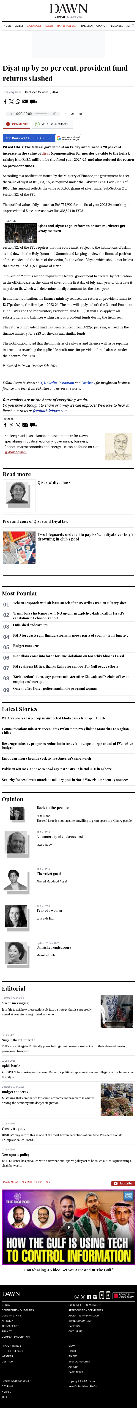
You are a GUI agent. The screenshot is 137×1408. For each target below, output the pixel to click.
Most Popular (20, 593)
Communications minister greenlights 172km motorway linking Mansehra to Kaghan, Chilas (66, 731)
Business (117, 25)
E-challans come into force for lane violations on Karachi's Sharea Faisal (68, 656)
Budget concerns (26, 646)
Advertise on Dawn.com (83, 1315)
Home (7, 25)
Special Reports (79, 1361)
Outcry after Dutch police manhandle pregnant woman (55, 688)
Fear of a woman (49, 910)
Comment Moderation (16, 1337)
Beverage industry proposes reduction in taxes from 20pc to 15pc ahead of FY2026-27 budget (67, 745)
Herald (6, 1392)
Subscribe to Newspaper (84, 1305)
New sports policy (16, 1154)
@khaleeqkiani (16, 452)
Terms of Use (10, 1326)
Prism (72, 1351)
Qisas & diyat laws (54, 482)
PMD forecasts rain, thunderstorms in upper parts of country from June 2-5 (70, 635)
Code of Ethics (11, 1315)
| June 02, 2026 (68, 17)
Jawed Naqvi (44, 845)
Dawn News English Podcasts (26, 1182)
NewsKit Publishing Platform (83, 1386)
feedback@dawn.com (50, 410)
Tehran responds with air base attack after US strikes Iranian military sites (69, 603)
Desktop (7, 1361)
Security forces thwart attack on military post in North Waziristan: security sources (65, 780)
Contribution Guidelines (18, 1310)
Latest (19, 25)
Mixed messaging (15, 1003)
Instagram (66, 383)
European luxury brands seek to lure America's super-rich (46, 758)
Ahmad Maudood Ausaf (52, 881)
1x (64, 114)
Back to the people (53, 807)
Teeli (5, 1397)
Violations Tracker (40, 25)
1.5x (79, 114)
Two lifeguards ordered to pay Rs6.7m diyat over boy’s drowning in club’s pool (85, 536)
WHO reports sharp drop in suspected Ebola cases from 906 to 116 (53, 718)
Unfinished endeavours (30, 625)
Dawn (71, 1346)
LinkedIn (50, 383)
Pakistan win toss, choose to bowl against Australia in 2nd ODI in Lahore (57, 769)
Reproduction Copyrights (85, 1310)
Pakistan (87, 25)
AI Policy (7, 1321)
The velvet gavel (49, 873)
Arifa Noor (43, 816)
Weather (7, 1356)
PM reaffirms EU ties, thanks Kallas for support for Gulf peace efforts (65, 666)
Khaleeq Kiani (12, 92)
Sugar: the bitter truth (18, 1040)
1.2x (71, 114)
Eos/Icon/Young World (16, 1381)
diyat (46, 153)
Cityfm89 (7, 1386)
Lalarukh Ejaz (45, 918)
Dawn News (75, 1372)
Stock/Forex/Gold (13, 1351)
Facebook (88, 383)
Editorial (13, 988)
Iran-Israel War (66, 25)
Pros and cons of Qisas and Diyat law (35, 521)
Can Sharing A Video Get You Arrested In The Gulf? (68, 1269)
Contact (7, 1305)
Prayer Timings (11, 1346)
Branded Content (79, 1321)
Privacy (7, 1331)
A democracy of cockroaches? (60, 836)
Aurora (73, 1367)
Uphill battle (11, 1066)
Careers (73, 1326)
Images (72, 1356)
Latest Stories (19, 709)
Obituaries (75, 1331)
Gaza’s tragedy (13, 1128)
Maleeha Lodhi (46, 955)
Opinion (101, 25)
